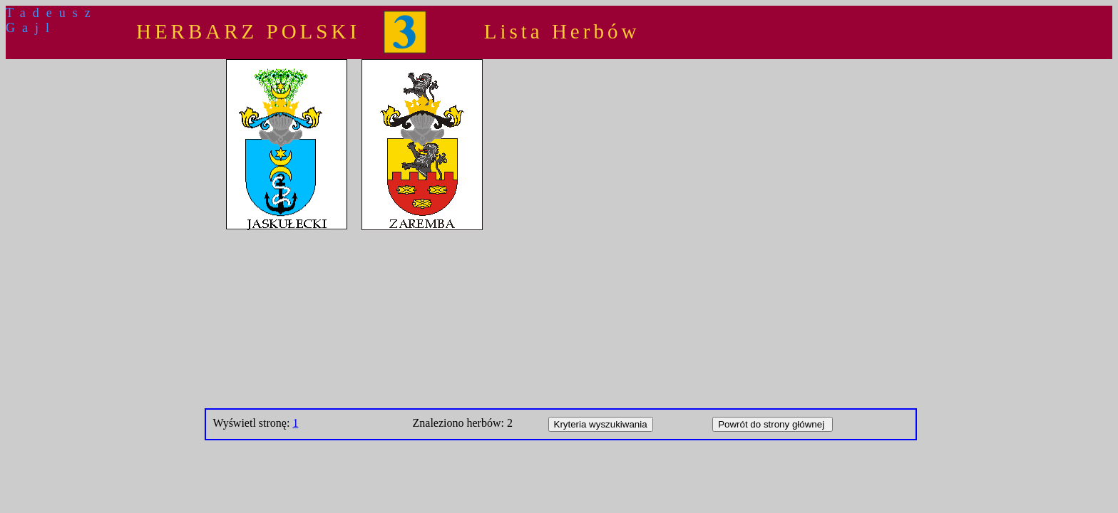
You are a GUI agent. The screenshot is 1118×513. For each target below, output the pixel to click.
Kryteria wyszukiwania (600, 424)
